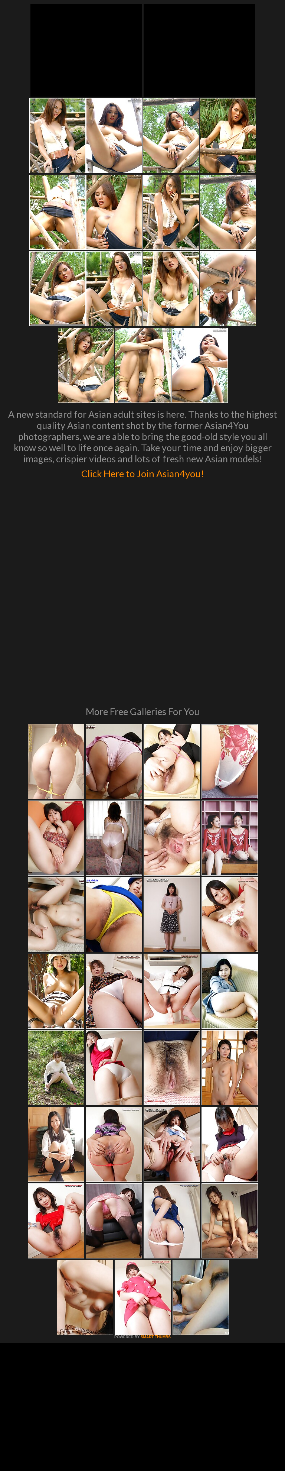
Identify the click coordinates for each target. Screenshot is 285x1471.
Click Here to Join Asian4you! (142, 472)
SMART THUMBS (156, 1232)
